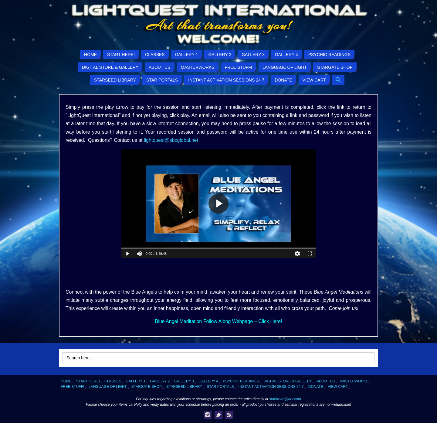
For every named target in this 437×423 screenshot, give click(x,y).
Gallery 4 (208, 381)
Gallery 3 (184, 381)
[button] (338, 80)
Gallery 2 (160, 381)
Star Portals (220, 387)
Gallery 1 (135, 381)
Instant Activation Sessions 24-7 (271, 387)
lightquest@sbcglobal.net (171, 140)
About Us (326, 381)
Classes (112, 381)
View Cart (338, 387)
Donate (315, 387)
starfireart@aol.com (285, 399)
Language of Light (108, 387)
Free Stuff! (72, 387)
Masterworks (354, 381)
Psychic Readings (241, 381)
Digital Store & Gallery (288, 381)
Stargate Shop (146, 387)
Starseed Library (184, 387)
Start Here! (88, 381)
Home (66, 381)
